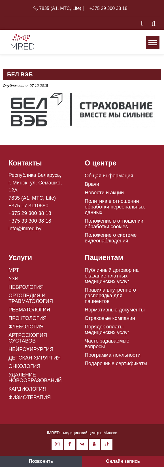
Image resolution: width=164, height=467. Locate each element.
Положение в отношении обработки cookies (114, 223)
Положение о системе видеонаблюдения (111, 238)
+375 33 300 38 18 (29, 221)
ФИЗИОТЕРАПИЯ (29, 397)
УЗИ (13, 278)
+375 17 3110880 (28, 205)
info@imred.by (24, 228)
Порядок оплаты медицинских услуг (107, 329)
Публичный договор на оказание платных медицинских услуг (112, 275)
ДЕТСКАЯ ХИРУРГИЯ (34, 358)
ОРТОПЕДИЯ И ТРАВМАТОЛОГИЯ (30, 298)
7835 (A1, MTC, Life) (32, 198)
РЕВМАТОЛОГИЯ (29, 310)
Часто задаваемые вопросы (107, 343)
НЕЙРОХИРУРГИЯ (30, 349)
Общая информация (109, 175)
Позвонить (41, 461)
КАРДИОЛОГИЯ (27, 389)
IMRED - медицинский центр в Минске (82, 433)
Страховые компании (110, 318)
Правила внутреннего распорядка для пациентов (110, 295)
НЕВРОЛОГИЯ (26, 287)
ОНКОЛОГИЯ (24, 366)
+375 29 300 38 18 (108, 8)
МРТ (13, 270)
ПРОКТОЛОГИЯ (27, 318)
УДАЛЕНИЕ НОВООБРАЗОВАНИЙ (35, 377)
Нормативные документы (115, 310)
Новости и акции (104, 192)
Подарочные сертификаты (116, 363)
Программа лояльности (112, 355)
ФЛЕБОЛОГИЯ (26, 327)
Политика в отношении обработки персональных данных (115, 206)
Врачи (92, 184)
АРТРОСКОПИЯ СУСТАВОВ (27, 338)
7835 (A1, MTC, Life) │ (62, 8)
